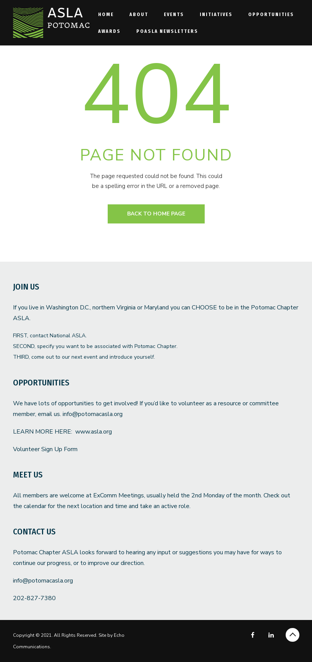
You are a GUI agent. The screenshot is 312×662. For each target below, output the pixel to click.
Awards (109, 31)
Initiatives (216, 14)
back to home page (156, 213)
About (138, 14)
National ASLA (68, 335)
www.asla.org (93, 431)
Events (174, 14)
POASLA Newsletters (167, 31)
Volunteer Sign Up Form (45, 449)
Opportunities (271, 14)
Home (106, 14)
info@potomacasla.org (93, 414)
